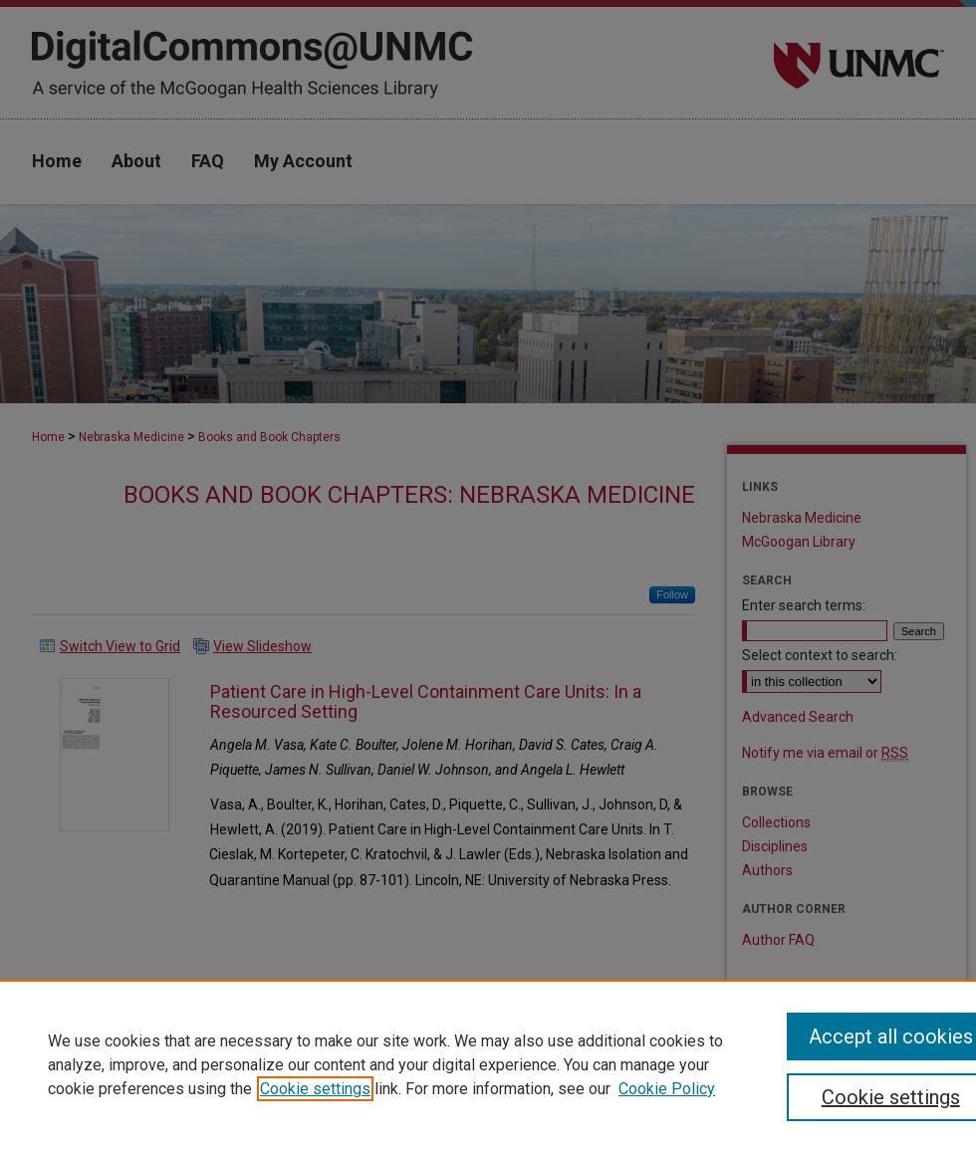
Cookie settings (315, 1088)
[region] (488, 1064)
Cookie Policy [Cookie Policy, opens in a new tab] (666, 1088)
